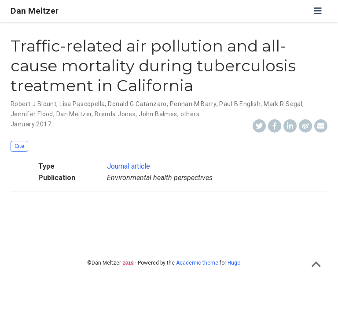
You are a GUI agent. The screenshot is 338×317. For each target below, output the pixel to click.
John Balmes (158, 114)
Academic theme (197, 263)
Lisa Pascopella (82, 103)
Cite (19, 146)
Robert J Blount (33, 103)
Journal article (128, 166)
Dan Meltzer (35, 11)
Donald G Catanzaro (137, 103)
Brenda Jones (115, 114)
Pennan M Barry (193, 103)
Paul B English (240, 103)
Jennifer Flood (32, 114)
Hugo (234, 263)
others (190, 114)
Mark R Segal (283, 103)
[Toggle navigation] (317, 11)
